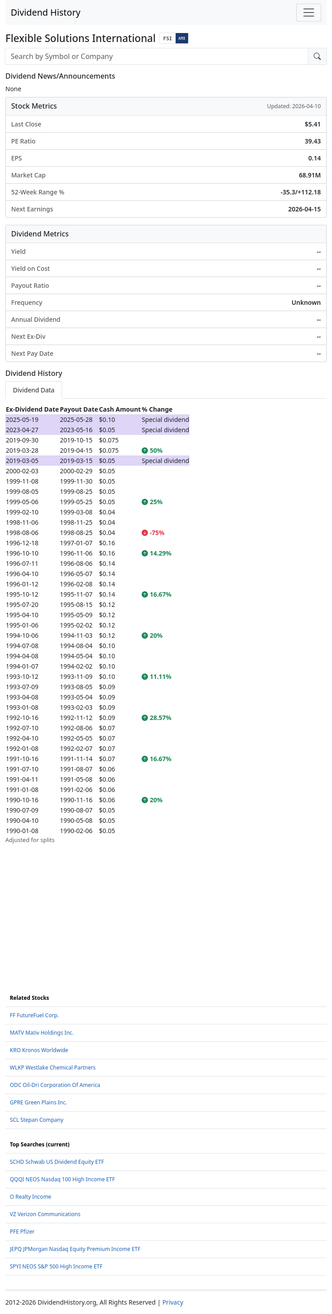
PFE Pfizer (22, 1231)
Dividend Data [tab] (34, 390)
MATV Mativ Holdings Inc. (42, 1032)
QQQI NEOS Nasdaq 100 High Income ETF (62, 1179)
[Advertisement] (166, 906)
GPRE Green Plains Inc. (38, 1102)
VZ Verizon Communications (45, 1214)
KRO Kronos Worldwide (39, 1050)
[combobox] (156, 56)
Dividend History (45, 12)
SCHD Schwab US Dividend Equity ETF (57, 1162)
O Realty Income (30, 1196)
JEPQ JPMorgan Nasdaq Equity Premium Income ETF (75, 1249)
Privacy (172, 1302)
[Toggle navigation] (308, 12)
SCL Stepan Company (36, 1120)
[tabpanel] (166, 624)
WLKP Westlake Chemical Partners (53, 1067)
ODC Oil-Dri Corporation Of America (55, 1085)
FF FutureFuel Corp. (34, 1015)
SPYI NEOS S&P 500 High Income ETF (56, 1266)
